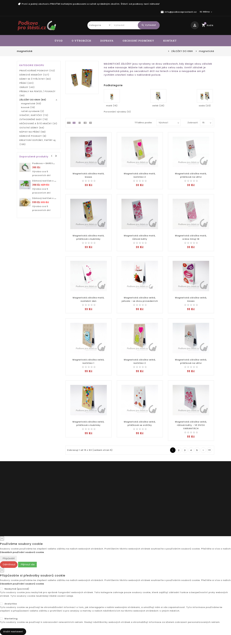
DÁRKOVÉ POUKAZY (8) (32, 136)
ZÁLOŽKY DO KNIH (182, 51)
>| (209, 450)
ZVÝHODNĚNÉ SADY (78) (33, 119)
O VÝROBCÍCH (81, 40)
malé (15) (112, 105)
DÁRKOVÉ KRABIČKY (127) (34, 74)
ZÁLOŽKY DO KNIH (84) (32, 99)
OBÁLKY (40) (27, 87)
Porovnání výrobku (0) (117, 111)
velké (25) (158, 105)
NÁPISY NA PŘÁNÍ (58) (32, 131)
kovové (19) (28, 107)
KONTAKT (170, 40)
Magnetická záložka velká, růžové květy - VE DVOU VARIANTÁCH (191, 425)
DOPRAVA (107, 40)
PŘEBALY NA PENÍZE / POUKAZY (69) (37, 93)
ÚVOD (59, 40)
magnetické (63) (31, 103)
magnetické (206, 51)
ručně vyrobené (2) (32, 111)
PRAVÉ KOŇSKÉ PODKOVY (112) (37, 70)
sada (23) (205, 105)
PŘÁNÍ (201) (26, 83)
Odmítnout (8, 564)
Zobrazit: (191, 122)
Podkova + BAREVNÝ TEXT (47, 163)
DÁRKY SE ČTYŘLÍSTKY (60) (35, 78)
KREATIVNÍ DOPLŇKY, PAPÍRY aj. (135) (37, 142)
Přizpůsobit (8, 558)
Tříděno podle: (143, 122)
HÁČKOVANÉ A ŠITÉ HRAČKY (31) (38, 123)
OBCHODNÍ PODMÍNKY (138, 40)
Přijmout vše (27, 564)
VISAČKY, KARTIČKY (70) (33, 115)
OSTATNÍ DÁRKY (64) (31, 127)
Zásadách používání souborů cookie (22, 552)
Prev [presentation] (52, 156)
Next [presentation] (56, 156)
